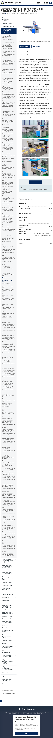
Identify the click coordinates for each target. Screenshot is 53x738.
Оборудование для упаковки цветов (7, 656)
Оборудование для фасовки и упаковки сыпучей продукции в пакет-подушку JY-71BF (8, 116)
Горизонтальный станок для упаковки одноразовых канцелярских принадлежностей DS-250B (8, 499)
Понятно (26, 733)
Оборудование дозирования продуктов (6, 590)
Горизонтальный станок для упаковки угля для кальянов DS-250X (8, 426)
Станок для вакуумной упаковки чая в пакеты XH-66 (8, 357)
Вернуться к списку (6, 701)
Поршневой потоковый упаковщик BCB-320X (7, 387)
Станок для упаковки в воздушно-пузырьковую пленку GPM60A (7, 203)
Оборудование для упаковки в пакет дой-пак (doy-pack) (8, 561)
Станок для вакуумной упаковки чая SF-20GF (7, 353)
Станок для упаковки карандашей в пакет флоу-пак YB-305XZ (8, 111)
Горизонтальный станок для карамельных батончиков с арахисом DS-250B (8, 537)
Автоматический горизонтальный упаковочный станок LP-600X (7, 273)
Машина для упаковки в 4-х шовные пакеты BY (8, 250)
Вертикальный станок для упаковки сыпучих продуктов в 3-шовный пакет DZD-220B (8, 88)
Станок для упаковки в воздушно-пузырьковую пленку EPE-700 (7, 135)
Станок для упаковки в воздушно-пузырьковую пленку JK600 (7, 65)
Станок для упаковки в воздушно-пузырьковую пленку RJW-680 (7, 188)
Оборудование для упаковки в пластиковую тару (7, 584)
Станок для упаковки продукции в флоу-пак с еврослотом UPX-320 (7, 83)
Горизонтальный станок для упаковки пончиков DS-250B (8, 477)
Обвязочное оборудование (6, 651)
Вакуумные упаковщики (5, 626)
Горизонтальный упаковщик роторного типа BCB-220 (8, 377)
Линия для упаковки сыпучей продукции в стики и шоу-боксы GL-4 (8, 126)
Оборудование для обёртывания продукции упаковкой (8, 668)
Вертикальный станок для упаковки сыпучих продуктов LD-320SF (8, 308)
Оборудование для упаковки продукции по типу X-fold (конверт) (7, 661)
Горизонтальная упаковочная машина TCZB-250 (8, 400)
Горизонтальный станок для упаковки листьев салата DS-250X (8, 550)
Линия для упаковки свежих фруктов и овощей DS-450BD (8, 465)
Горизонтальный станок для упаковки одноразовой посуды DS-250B (8, 521)
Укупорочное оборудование (6, 601)
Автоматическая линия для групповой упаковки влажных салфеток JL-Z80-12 (8, 169)
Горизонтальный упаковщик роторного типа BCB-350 (8, 371)
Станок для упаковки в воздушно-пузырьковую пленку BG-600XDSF (7, 148)
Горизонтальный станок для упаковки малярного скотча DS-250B (8, 442)
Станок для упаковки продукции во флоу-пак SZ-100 (8, 179)
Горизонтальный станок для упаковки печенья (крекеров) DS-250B (8, 447)
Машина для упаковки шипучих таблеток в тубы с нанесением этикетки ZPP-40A (8, 230)
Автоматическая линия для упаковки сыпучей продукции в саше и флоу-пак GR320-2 (8, 197)
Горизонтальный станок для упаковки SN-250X (8, 321)
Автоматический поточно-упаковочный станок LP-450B (8, 295)
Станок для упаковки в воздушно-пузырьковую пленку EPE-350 (7, 144)
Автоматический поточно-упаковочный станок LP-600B (8, 290)
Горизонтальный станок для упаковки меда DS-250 (8, 417)
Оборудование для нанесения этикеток (7, 613)
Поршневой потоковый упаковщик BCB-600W (7, 381)
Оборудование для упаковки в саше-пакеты (7, 636)
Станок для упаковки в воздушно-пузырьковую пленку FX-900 (7, 106)
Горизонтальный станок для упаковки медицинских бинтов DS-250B (8, 528)
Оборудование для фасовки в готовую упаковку (7, 642)
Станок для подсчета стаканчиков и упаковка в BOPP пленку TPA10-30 (8, 318)
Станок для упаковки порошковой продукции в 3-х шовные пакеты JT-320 (8, 102)
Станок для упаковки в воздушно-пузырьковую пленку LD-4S (7, 78)
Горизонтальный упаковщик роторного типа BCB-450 (8, 368)
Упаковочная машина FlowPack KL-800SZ (7, 234)
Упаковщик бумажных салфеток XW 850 (7, 404)
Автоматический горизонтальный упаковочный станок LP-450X (7, 279)
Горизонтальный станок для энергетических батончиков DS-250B (8, 533)
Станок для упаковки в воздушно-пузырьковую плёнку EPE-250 (7, 215)
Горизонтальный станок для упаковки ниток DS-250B (8, 469)
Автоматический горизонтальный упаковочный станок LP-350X (7, 285)
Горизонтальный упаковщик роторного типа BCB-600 (8, 364)
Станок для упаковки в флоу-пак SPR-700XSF (7, 222)
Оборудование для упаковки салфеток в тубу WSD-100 (8, 313)
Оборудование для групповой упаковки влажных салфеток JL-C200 (8, 174)
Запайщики (5, 672)
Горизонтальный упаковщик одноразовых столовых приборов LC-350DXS (8, 55)
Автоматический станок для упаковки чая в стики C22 (8, 254)
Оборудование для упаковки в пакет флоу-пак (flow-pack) (7, 31)
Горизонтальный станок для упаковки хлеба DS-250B (8, 434)
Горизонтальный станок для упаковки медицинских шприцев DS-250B (8, 510)
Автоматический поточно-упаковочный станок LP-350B (8, 299)
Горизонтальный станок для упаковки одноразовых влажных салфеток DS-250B (8, 494)
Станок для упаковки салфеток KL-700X (7, 152)
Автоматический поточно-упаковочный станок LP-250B (8, 304)
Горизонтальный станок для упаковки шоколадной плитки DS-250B (8, 452)
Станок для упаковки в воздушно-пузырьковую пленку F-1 (7, 210)
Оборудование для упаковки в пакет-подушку (7, 19)
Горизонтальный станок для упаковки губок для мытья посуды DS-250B (8, 473)
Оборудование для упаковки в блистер (7, 573)
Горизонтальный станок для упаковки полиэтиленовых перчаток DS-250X (8, 430)
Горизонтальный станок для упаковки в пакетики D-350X (8, 331)
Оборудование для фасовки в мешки (7, 680)
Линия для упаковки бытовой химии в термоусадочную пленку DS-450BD (8, 456)
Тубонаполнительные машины (8, 631)
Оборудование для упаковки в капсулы (7, 617)
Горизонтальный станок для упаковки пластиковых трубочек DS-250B (8, 485)
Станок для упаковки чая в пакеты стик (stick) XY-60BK (8, 350)
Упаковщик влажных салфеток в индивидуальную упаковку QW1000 (8, 395)
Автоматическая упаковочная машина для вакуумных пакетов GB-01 (8, 343)
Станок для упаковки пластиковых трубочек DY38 (7, 246)
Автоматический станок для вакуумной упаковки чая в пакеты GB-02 (8, 338)
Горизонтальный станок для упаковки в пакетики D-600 (8, 325)
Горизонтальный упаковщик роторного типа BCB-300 (8, 374)
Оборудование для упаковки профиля (7, 622)
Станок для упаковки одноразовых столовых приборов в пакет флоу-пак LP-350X (8, 50)
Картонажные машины (8, 676)
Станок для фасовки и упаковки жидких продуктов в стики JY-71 (8, 121)
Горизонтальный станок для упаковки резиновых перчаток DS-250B (8, 421)
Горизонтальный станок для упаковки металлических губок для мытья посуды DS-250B (8, 515)
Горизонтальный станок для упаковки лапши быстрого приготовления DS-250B (8, 438)
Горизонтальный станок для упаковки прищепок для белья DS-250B (8, 490)
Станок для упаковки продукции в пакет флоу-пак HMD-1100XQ (8, 74)
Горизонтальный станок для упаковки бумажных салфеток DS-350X (8, 481)
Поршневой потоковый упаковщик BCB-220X (7, 390)
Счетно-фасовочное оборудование (7, 647)
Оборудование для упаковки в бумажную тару (8, 578)
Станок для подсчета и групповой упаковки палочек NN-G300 (7, 36)
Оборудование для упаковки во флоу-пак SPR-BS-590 (8, 263)
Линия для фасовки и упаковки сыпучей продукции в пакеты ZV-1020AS (7, 163)
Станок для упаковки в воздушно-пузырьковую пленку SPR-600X (7, 183)
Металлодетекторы (7, 594)
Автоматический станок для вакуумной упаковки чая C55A (8, 258)
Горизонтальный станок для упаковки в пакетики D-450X (8, 328)
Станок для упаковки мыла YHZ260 (8, 156)
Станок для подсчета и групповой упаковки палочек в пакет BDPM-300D (8, 60)
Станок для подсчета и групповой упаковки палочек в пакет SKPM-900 (8, 45)
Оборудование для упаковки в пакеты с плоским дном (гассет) (8, 25)
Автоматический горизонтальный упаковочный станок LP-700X (7, 268)
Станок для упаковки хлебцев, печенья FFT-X (7, 207)
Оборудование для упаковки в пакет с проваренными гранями (7, 567)
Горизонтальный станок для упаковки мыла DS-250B (8, 525)
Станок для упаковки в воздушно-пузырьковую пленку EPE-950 (7, 130)
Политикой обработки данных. (37, 713)
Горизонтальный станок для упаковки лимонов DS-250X (8, 546)
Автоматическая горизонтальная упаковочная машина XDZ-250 (8, 408)
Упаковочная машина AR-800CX (8, 159)
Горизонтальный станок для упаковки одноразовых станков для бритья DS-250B (8, 505)
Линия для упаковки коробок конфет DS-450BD (8, 461)
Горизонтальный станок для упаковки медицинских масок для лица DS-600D (8, 554)
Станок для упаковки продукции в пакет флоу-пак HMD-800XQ (8, 69)
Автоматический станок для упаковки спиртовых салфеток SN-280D (8, 238)
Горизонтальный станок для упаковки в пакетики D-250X (8, 334)
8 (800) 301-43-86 (41, 3)
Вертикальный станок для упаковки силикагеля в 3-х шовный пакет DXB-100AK (8, 93)
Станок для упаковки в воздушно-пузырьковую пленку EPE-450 (7, 139)
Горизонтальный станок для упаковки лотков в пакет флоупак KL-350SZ (8, 97)
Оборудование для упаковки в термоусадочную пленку (7, 607)
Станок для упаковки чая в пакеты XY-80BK (8, 347)
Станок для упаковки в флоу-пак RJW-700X (7, 225)
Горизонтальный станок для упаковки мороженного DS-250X (8, 542)
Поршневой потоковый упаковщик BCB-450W (7, 384)
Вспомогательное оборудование (7, 684)
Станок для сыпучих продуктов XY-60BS (7, 361)
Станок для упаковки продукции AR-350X (7, 219)
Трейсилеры (5, 597)
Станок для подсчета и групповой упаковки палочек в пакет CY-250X (8, 41)
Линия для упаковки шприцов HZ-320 (7, 242)
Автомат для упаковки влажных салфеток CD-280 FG (8, 413)
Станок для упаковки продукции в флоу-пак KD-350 (8, 192)
